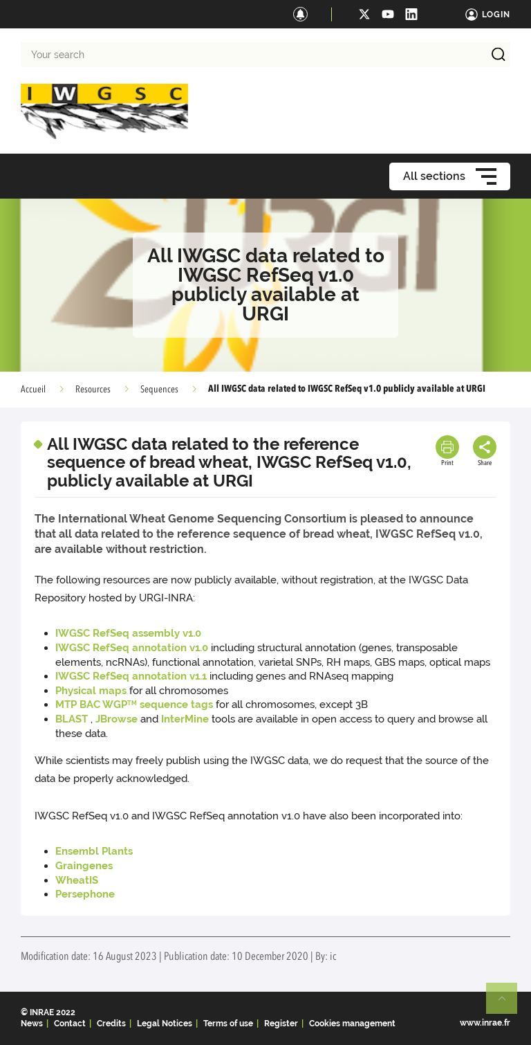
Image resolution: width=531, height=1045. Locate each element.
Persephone (85, 894)
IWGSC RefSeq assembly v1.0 (128, 633)
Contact (70, 1023)
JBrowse (116, 719)
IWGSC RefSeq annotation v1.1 (131, 676)
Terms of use (228, 1023)
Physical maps (91, 690)
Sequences (159, 389)
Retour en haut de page (507, 1004)
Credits (111, 1023)
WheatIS (76, 880)
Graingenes (84, 866)
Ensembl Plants (94, 851)
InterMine (185, 719)
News (32, 1023)
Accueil (33, 389)
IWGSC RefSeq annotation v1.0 (131, 648)
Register (281, 1023)
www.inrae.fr (485, 1023)
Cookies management (352, 1023)
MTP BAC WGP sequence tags (134, 704)
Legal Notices (164, 1023)
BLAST (71, 719)
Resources (93, 389)
